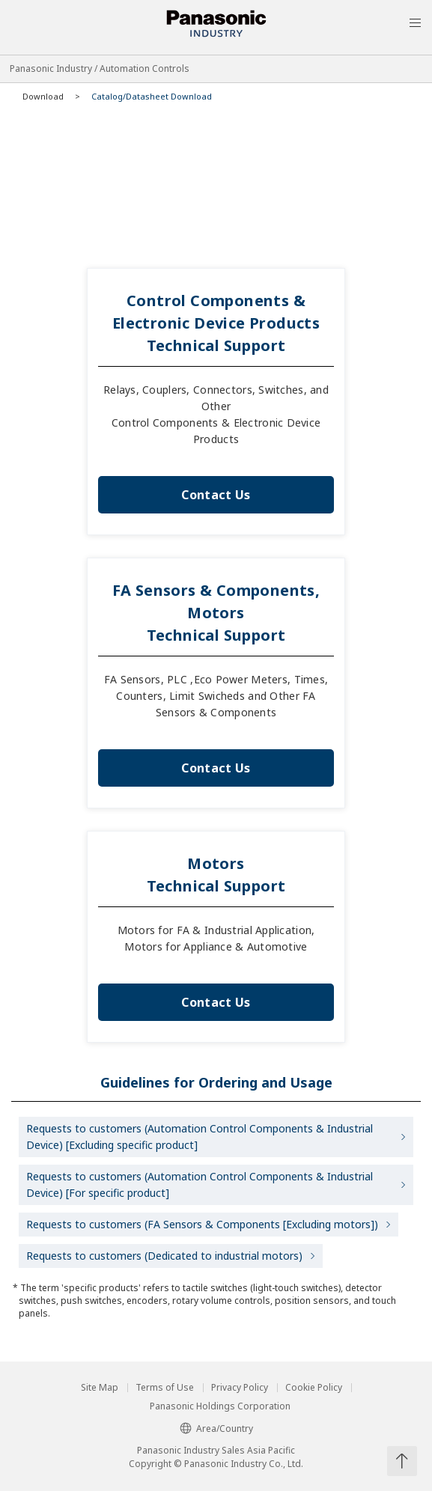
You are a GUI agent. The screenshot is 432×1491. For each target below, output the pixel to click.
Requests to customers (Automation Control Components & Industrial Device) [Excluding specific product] (199, 1136)
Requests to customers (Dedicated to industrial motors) (164, 1255)
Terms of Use (165, 1387)
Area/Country (216, 1428)
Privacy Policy (239, 1387)
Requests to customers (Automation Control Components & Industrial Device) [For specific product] (199, 1184)
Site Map (99, 1387)
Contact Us (215, 495)
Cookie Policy (313, 1387)
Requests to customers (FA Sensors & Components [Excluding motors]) (202, 1224)
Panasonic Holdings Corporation (220, 1406)
